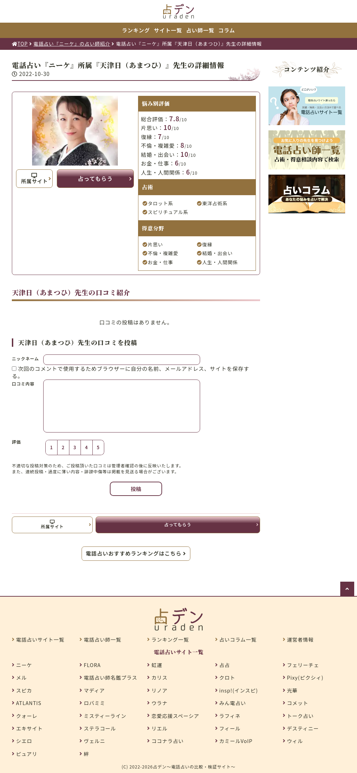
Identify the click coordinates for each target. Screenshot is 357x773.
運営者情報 (300, 639)
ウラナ (159, 703)
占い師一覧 (200, 30)
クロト (227, 677)
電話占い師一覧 (102, 639)
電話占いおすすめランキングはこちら (136, 553)
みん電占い (232, 703)
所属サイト (34, 179)
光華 (292, 690)
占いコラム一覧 (238, 639)
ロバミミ (94, 703)
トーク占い (300, 716)
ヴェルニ (94, 741)
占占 (224, 665)
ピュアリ (26, 754)
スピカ (24, 690)
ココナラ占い (167, 741)
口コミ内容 (23, 383)
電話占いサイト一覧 (40, 639)
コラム (226, 30)
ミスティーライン (105, 716)
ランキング (136, 30)
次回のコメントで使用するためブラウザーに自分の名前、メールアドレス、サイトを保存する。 (130, 372)
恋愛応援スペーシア (175, 716)
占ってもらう (95, 178)
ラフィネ (230, 716)
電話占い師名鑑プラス (110, 677)
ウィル (295, 741)
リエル (159, 728)
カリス (159, 677)
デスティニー (303, 728)
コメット (298, 703)
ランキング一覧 (170, 639)
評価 (16, 442)
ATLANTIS (28, 703)
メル (21, 677)
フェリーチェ (303, 665)
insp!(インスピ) (238, 690)
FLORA (92, 665)
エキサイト (29, 728)
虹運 (156, 665)
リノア (159, 690)
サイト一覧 (168, 30)
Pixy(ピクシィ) (305, 677)
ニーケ (24, 665)
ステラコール (100, 728)
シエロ (24, 741)
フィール (230, 728)
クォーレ (27, 716)
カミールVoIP (236, 741)
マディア (94, 690)
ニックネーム (25, 358)
